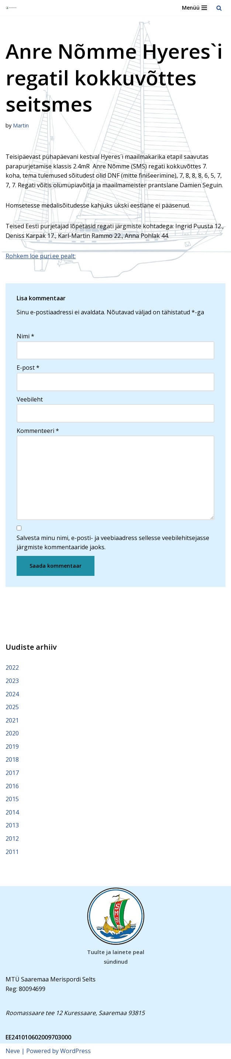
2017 (12, 773)
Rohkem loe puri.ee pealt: (41, 256)
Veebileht (30, 399)
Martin (21, 125)
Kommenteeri (38, 431)
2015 (12, 799)
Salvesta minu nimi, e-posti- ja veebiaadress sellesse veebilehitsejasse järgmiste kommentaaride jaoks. (113, 542)
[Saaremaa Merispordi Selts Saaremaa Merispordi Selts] (11, 8)
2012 (12, 838)
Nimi (25, 336)
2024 (12, 694)
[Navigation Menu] (194, 7)
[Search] (219, 8)
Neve (13, 1051)
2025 (12, 707)
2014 (12, 812)
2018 (12, 759)
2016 (12, 786)
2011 (12, 852)
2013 (12, 825)
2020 (12, 733)
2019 (12, 746)
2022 (12, 667)
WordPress (75, 1051)
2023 (12, 681)
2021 (12, 720)
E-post (28, 367)
